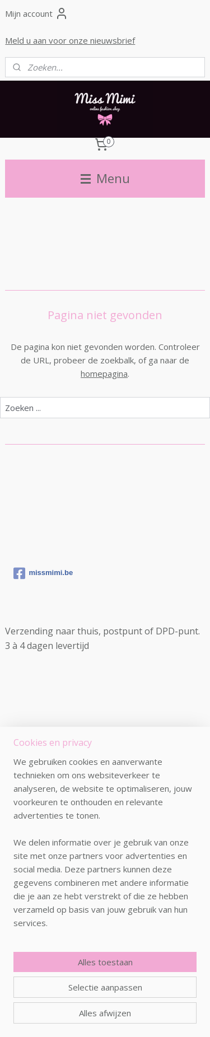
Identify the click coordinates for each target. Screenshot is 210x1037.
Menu (105, 178)
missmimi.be (43, 573)
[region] (105, 846)
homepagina (104, 373)
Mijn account (36, 13)
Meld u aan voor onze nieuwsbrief (70, 40)
